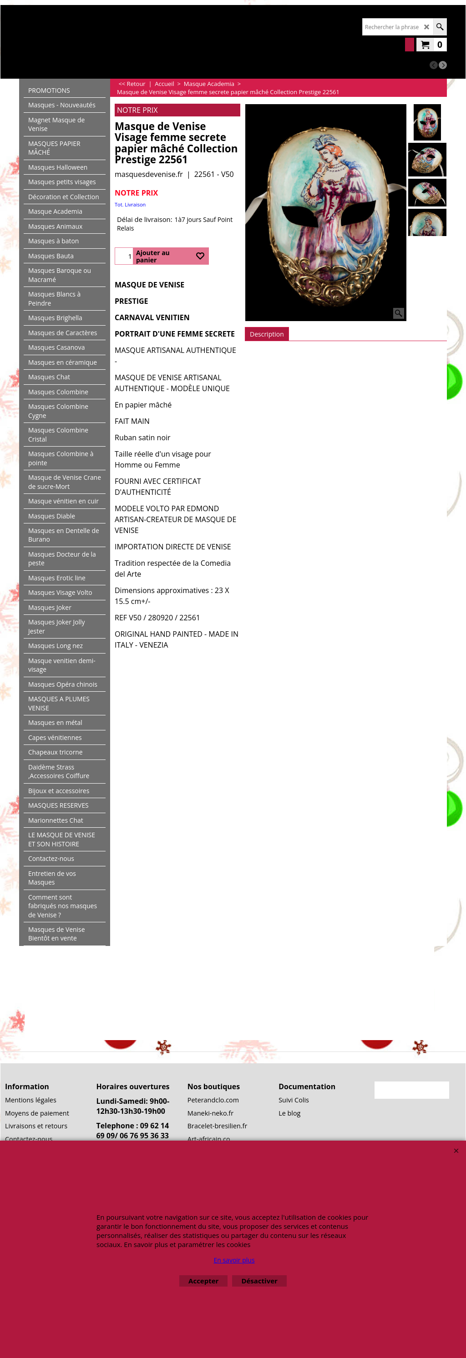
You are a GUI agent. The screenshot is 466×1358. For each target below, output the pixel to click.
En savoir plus (233, 1260)
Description (267, 334)
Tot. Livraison (130, 204)
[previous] (434, 65)
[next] (443, 65)
